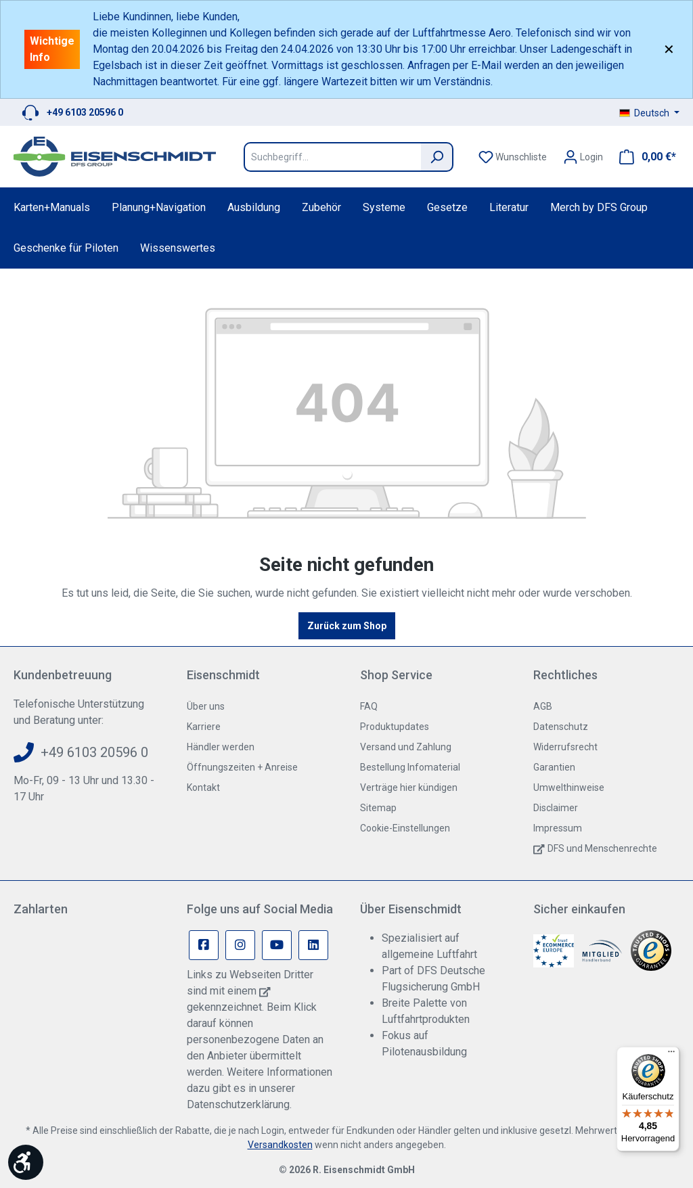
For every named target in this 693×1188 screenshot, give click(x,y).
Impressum (557, 828)
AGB (542, 706)
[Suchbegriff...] (332, 157)
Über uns (206, 706)
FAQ (369, 706)
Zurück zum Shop (346, 625)
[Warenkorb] (643, 157)
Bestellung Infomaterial (410, 767)
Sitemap (378, 807)
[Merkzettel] (512, 157)
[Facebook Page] (203, 945)
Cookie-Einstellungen (405, 828)
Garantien (554, 767)
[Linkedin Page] (313, 945)
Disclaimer (555, 807)
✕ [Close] (669, 49)
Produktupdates (394, 726)
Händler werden (220, 746)
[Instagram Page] (240, 945)
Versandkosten (280, 1144)
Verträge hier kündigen (408, 787)
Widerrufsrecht (565, 746)
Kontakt (203, 787)
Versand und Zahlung (405, 746)
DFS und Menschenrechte (602, 848)
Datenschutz (560, 726)
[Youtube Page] (277, 945)
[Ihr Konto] (583, 157)
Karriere (204, 726)
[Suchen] (437, 157)
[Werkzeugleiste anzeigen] (25, 1162)
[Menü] (671, 1055)
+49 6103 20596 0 (85, 112)
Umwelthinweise (568, 787)
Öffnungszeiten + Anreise (242, 767)
